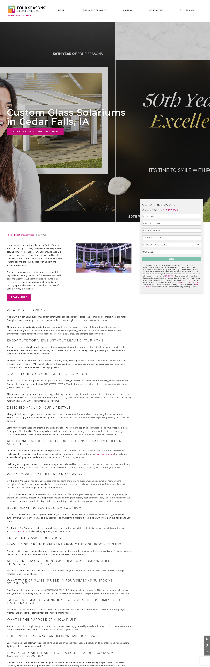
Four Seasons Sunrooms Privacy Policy (187, 282)
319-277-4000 (187, 10)
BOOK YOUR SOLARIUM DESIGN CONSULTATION (35, 131)
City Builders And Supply (19, 16)
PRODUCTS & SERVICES (24, 235)
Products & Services (94, 10)
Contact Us (156, 10)
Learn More (19, 297)
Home (61, 10)
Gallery (127, 10)
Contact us (23, 531)
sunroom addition (105, 453)
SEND (171, 259)
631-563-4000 (169, 276)
